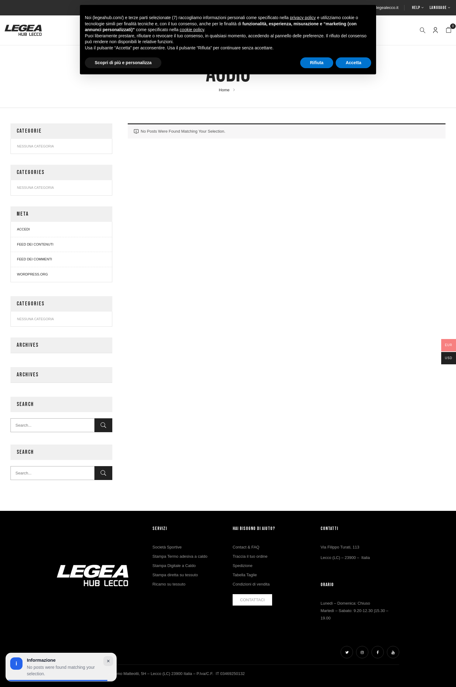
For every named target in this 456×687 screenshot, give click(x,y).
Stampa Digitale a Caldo (174, 565)
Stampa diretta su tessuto (175, 575)
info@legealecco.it (382, 7)
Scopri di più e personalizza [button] (123, 62)
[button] (448, 30)
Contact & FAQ (246, 547)
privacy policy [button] (303, 17)
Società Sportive (167, 547)
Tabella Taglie (245, 575)
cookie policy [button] (192, 29)
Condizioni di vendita (251, 584)
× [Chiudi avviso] (108, 661)
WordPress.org (32, 274)
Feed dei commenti (34, 259)
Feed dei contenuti (35, 244)
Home (224, 90)
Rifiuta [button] (317, 62)
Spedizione (242, 565)
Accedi (23, 229)
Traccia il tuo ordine (250, 556)
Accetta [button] (353, 62)
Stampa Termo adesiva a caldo (179, 556)
